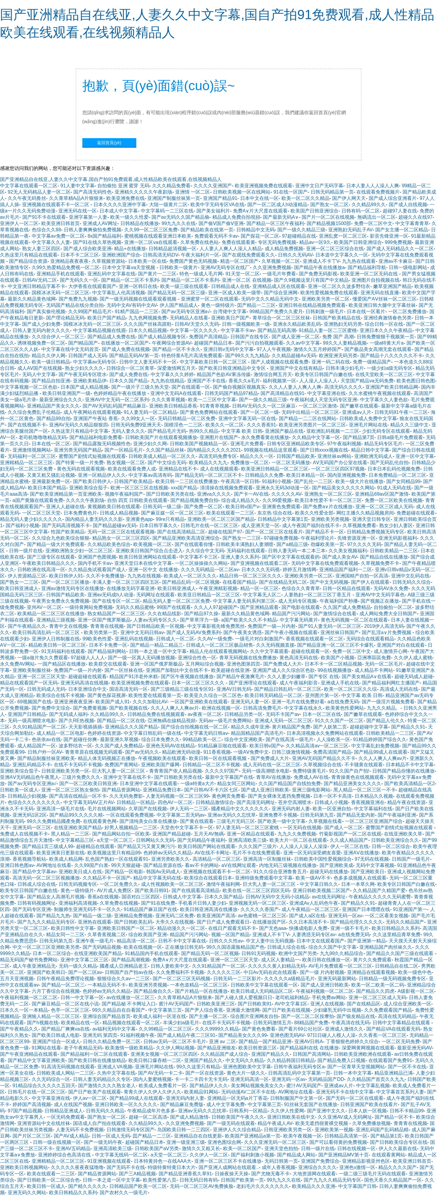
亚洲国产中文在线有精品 (296, 368)
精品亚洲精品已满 (393, 1073)
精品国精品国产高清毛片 (257, 733)
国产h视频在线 (42, 1022)
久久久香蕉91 (261, 424)
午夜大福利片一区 (200, 254)
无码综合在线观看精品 (370, 638)
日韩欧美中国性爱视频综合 (323, 859)
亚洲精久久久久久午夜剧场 (143, 191)
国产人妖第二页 (330, 726)
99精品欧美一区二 (202, 739)
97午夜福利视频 (344, 443)
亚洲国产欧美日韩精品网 (391, 387)
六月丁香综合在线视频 (56, 991)
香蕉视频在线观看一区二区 (314, 638)
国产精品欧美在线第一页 (207, 229)
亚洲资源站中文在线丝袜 (43, 1123)
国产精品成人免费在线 (111, 336)
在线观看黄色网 (100, 821)
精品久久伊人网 (48, 355)
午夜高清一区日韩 (240, 481)
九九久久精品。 (383, 708)
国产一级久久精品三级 (301, 229)
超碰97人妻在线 (400, 210)
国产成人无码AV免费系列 (193, 632)
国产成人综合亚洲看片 (393, 198)
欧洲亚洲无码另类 (338, 355)
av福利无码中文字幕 (114, 1028)
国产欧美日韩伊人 (92, 481)
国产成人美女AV (339, 556)
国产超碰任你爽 (80, 739)
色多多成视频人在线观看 (360, 877)
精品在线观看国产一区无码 (29, 682)
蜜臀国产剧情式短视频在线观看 (92, 456)
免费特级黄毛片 (309, 770)
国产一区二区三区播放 (65, 582)
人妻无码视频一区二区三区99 (177, 796)
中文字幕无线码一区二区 (121, 1154)
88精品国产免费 (311, 1022)
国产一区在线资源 (204, 1073)
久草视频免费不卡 (380, 563)
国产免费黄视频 (90, 708)
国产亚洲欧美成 (336, 865)
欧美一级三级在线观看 (184, 286)
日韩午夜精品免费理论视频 (65, 978)
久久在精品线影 (164, 613)
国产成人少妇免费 (41, 324)
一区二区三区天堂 (41, 512)
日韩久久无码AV (295, 254)
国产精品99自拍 (54, 418)
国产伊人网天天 (349, 198)
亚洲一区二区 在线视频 (246, 280)
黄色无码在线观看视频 (81, 468)
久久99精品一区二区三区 (165, 1028)
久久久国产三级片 (257, 846)
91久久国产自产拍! (349, 770)
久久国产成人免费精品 (347, 607)
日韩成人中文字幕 (182, 896)
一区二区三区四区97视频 (338, 468)
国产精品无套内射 (356, 815)
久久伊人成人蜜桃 (413, 657)
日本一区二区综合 (52, 953)
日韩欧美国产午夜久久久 (237, 1117)
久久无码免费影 (126, 796)
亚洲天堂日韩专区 (371, 519)
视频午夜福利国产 (124, 494)
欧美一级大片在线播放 (359, 481)
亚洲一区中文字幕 (415, 456)
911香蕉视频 (217, 752)
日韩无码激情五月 (272, 1022)
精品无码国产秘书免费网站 (29, 959)
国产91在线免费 (158, 903)
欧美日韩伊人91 (66, 575)
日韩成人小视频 (331, 802)
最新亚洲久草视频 (119, 739)
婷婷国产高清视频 (32, 1104)
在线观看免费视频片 (378, 191)
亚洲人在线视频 (327, 1003)
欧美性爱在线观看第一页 (154, 695)
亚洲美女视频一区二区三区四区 (164, 1054)
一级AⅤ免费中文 (251, 752)
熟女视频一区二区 (126, 462)
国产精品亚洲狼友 (216, 1047)
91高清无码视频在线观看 (68, 1066)
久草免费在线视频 (119, 903)
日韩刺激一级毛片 (325, 311)
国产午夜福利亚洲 (397, 815)
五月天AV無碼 (209, 833)
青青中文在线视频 (68, 626)
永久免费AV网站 (17, 663)
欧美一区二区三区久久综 (350, 689)
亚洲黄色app (139, 519)
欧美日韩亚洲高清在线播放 (209, 909)
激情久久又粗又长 (201, 1148)
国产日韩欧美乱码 (133, 921)
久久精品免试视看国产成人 (97, 569)
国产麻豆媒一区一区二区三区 (172, 512)
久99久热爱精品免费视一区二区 (65, 267)
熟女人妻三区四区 (41, 248)
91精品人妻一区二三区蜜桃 (328, 330)
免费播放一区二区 (249, 462)
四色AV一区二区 (175, 802)
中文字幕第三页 (165, 1010)
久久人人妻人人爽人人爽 (295, 387)
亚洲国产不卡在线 (206, 380)
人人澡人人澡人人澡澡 (303, 846)
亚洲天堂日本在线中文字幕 (143, 563)
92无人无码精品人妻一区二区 (39, 191)
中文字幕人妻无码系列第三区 (244, 601)
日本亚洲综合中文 (87, 689)
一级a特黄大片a (387, 343)
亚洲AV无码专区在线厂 (225, 267)
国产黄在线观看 (197, 821)
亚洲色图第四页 (243, 663)
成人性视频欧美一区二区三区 (172, 884)
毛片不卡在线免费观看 (256, 852)
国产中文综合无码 (167, 462)
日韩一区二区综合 (391, 846)
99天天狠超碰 (125, 865)
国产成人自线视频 (408, 204)
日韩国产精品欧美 (295, 456)
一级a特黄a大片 (197, 783)
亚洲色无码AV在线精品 (170, 745)
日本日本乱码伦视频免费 (394, 468)
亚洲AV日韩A (308, 1041)
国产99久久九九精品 (247, 355)
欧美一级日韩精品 (51, 361)
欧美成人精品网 (66, 859)
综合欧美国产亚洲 (147, 934)
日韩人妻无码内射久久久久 (41, 330)
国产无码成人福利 (68, 714)
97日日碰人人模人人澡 (331, 1035)
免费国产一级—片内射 (272, 626)
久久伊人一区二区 (209, 1154)
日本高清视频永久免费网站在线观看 (325, 733)
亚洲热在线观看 (94, 921)
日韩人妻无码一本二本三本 (297, 550)
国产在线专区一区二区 (116, 601)
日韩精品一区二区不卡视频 (211, 764)
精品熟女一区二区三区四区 (121, 538)
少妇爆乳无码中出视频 (337, 1010)
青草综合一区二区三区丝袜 (281, 317)
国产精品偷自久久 (153, 991)
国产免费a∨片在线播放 (328, 506)
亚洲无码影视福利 (398, 538)
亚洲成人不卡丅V (321, 261)
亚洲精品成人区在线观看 (278, 286)
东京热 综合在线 (274, 512)
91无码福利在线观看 (63, 651)
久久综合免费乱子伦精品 (34, 412)
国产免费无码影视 (318, 273)
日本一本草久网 (358, 884)
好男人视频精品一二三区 (131, 827)
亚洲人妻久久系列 (240, 556)
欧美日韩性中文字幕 (72, 928)
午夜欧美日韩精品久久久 (48, 563)
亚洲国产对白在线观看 (401, 645)
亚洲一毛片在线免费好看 (298, 701)
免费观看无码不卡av (216, 236)
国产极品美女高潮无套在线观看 (378, 349)
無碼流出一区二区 (376, 217)
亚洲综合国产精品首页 (107, 1016)
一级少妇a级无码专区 (389, 368)
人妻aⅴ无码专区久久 (155, 619)
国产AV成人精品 (71, 1135)
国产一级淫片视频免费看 (388, 701)
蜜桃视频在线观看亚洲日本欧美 (157, 236)
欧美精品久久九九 (208, 462)
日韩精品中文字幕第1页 (283, 519)
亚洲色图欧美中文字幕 (247, 1066)
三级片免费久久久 (81, 777)
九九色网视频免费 (147, 317)
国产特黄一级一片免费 (80, 462)
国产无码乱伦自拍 (389, 462)
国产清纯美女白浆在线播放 (148, 821)
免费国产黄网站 (121, 764)
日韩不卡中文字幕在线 (182, 940)
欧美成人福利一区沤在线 (159, 1016)
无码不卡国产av (283, 714)
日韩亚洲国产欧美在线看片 (369, 1104)
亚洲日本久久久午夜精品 (386, 330)
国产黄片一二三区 (157, 273)
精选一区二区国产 (239, 261)
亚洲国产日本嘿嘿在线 (366, 909)
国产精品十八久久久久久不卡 (391, 355)
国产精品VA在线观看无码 (393, 1028)
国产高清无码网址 (256, 802)
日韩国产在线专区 (249, 336)
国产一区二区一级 (260, 412)
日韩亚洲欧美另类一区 (65, 770)
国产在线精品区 (363, 1003)
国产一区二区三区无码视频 (181, 978)
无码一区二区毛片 (384, 663)
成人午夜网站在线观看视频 (92, 412)
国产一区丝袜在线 (124, 670)
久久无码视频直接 (275, 645)
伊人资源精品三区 (27, 575)
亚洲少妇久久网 (150, 443)
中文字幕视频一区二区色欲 (29, 387)
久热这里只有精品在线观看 (29, 254)
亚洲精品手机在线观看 (60, 273)
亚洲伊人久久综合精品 (237, 1129)
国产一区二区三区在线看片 (274, 531)
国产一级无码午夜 (103, 1142)
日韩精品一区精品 (136, 802)
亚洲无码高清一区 (249, 1079)
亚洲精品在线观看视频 (371, 972)
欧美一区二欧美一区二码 (377, 984)
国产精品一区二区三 (63, 984)
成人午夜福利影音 (298, 682)
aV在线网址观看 (238, 865)
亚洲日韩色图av (17, 865)
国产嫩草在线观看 (359, 405)
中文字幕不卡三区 (198, 556)
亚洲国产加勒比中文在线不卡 (177, 670)
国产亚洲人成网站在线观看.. (229, 1167)
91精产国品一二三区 (136, 311)
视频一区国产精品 (230, 934)
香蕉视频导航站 (29, 859)
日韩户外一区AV (45, 752)
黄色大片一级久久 (246, 1073)
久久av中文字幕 (303, 343)
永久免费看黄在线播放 (265, 437)
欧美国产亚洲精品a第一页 (252, 1135)
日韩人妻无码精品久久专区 (102, 1079)
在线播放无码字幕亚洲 (131, 588)
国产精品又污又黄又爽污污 (146, 846)
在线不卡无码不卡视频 (78, 764)
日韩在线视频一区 (356, 1148)
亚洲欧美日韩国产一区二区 (126, 928)
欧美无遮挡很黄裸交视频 (322, 1123)
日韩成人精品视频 (119, 512)
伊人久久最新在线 (398, 1148)
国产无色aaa (272, 928)
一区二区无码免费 (401, 1041)
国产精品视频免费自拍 (194, 500)
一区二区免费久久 (119, 884)
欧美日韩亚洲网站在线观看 (147, 556)
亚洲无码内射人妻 (291, 808)
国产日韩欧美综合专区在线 (398, 1142)
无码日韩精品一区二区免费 (186, 418)
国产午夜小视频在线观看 (291, 632)
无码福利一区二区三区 (32, 456)
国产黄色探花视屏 (106, 695)
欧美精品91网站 (201, 1091)
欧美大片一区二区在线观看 (298, 840)
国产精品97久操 (201, 613)
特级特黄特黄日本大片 (172, 1167)
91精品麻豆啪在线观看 (222, 745)
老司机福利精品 (292, 997)
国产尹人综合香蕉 (204, 1010)
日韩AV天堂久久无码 (197, 324)
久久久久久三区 (224, 972)
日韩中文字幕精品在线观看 (402, 1022)
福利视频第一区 (279, 380)
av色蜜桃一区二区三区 (262, 915)
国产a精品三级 (292, 544)
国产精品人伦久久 (385, 720)
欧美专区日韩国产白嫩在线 (324, 374)
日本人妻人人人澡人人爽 (372, 185)
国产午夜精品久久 (27, 626)
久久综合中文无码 (205, 550)
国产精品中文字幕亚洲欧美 (36, 1060)
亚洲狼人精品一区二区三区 (51, 1016)
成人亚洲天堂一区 (260, 525)
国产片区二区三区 (32, 1135)
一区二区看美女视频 (386, 915)
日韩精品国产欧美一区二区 (138, 1186)
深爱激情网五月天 (176, 368)
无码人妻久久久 (128, 431)
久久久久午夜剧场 (85, 500)
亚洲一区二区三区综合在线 (335, 248)
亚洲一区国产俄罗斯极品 (104, 619)
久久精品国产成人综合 (224, 1054)
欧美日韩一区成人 (46, 1186)
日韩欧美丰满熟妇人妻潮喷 (244, 544)
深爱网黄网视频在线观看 (368, 1047)
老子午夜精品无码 (83, 1047)
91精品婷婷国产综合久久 (379, 739)
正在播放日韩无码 (184, 947)
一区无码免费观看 (65, 1117)
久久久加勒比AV (150, 701)
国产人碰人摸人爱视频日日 (243, 997)
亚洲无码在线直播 (380, 292)
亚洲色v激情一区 (357, 1167)
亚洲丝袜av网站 (334, 456)
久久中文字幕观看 (269, 651)
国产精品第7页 (358, 437)
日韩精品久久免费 (264, 475)
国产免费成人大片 (282, 663)
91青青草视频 (214, 405)
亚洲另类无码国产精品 (78, 450)
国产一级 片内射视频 (322, 972)
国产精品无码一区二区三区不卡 (208, 475)
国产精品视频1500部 (329, 223)
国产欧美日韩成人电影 (56, 1035)
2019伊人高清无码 (384, 626)
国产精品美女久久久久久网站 (343, 487)
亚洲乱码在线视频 (134, 638)
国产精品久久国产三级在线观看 (400, 953)
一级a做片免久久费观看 (42, 657)
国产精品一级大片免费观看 (55, 544)
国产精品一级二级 (92, 915)
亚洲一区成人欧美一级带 (234, 292)
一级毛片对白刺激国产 (259, 638)
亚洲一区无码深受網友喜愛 (312, 852)
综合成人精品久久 (240, 500)
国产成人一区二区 (343, 827)
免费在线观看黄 (238, 242)
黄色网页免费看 (228, 796)
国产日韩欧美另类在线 (170, 494)
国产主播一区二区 (208, 1016)
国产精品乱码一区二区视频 (191, 582)
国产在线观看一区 (191, 387)
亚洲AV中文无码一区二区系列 (117, 399)
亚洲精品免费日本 (162, 789)
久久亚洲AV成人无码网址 (345, 1117)
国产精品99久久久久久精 (76, 815)
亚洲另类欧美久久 (170, 859)
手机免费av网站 (329, 997)
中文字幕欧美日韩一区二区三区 (214, 361)
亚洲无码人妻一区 (250, 701)
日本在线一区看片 (366, 311)
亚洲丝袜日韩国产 (339, 632)
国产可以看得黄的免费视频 (338, 1142)
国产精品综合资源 (28, 261)
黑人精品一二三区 (70, 833)
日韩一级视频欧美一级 (246, 324)
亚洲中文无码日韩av (142, 632)
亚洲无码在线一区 (77, 210)
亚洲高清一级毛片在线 (60, 808)
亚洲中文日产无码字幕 (319, 185)
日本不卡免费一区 (108, 645)
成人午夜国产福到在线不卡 (311, 525)
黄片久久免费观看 (372, 959)
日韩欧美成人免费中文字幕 (368, 418)
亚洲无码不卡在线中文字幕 (345, 1091)
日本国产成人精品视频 (84, 387)
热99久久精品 (203, 431)
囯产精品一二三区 (256, 305)
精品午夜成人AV (275, 1123)
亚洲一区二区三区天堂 (41, 676)
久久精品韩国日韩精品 (291, 1060)
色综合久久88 (46, 229)
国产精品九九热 (53, 915)
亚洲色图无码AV (287, 1035)
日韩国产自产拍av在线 (129, 972)
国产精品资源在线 (162, 865)
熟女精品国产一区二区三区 (116, 613)
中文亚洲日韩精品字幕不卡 (36, 286)
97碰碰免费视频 (281, 538)
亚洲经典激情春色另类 (388, 317)
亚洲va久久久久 (214, 494)
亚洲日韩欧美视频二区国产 (321, 890)
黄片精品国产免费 (291, 726)
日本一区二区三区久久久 (199, 682)
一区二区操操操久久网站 (201, 563)
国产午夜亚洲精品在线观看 (29, 1054)
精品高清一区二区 (136, 940)
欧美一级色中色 (415, 972)
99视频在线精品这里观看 (270, 450)
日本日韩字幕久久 (158, 525)
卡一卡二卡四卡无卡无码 (201, 1079)
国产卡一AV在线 (251, 494)
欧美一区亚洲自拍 (332, 808)
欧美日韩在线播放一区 (326, 959)
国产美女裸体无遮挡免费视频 (279, 796)
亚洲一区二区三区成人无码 (384, 506)
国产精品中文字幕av (34, 871)
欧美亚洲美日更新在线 (60, 852)
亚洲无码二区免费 (174, 915)
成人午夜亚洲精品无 (34, 966)
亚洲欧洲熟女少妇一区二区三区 (79, 550)
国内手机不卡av (95, 563)
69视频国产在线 (34, 701)
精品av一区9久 (315, 242)
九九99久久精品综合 (342, 953)
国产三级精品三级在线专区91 (182, 689)
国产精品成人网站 (296, 1154)
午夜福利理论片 (317, 538)
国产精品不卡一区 (325, 531)
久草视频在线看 (325, 821)
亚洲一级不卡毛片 (349, 928)
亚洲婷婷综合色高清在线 (65, 1154)
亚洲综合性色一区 (197, 657)
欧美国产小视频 (337, 657)
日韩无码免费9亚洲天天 (136, 424)
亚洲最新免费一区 (51, 481)
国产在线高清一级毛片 (290, 739)
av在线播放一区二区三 (131, 997)
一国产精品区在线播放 (62, 663)
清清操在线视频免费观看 (226, 487)
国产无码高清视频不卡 (66, 525)
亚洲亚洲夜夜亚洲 (73, 701)
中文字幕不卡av (238, 330)
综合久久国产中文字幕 (332, 947)
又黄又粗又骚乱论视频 (51, 475)
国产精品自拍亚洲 (51, 380)
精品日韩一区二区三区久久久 (250, 575)
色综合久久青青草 (301, 588)
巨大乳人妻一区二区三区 (119, 770)
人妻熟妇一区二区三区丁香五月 (318, 594)
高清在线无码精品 (397, 1016)
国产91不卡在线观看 (44, 217)
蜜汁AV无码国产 (176, 1003)
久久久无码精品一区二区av (210, 569)
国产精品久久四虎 (375, 991)
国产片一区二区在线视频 (328, 217)
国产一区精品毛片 (124, 450)
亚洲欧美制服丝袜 (32, 670)
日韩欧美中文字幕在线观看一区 (264, 984)
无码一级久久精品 (78, 966)
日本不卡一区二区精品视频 (333, 663)
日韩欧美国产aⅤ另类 (157, 1148)
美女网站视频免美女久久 (257, 1085)
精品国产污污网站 (291, 613)
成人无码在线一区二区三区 (271, 764)
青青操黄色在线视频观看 (357, 777)
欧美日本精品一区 (305, 475)
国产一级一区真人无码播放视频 (141, 657)
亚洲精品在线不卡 (178, 468)
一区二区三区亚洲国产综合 (374, 821)
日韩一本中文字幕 (352, 1073)
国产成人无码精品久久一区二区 (400, 248)
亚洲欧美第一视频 (334, 1129)
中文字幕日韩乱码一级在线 (152, 733)
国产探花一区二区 (260, 236)
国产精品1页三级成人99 (47, 846)
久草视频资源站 (108, 261)
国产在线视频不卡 (27, 424)
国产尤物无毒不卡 (270, 1173)
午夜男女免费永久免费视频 (60, 601)
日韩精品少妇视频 (27, 796)
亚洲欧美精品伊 (90, 380)
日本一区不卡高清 (332, 796)
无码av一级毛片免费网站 (225, 720)
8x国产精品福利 (104, 236)
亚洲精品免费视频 (133, 915)
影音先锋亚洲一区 (389, 236)
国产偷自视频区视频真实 (239, 387)
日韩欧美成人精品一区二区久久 (162, 456)
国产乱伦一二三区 (313, 481)
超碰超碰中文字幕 (369, 726)
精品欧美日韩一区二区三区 (57, 645)
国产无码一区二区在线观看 (354, 1098)
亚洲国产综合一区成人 (56, 1041)
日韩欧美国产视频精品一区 (198, 443)
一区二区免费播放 (407, 311)
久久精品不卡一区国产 (107, 877)
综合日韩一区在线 (384, 324)
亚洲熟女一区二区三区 (328, 494)
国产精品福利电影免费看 (95, 437)
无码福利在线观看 (246, 550)
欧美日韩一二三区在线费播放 (186, 481)
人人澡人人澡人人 (318, 380)
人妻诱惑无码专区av (313, 934)
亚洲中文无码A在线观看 (176, 393)
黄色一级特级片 (218, 305)
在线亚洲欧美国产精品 (78, 827)
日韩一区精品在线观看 (347, 588)
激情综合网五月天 (273, 374)
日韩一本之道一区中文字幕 (158, 651)
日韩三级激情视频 (291, 752)
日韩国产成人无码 (87, 355)
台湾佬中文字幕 (230, 311)
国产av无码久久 (142, 752)
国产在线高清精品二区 (181, 531)
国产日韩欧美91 (255, 1003)
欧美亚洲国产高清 (216, 915)
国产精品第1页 (386, 1135)
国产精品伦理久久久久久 (356, 921)
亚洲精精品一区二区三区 (26, 462)
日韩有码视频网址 (36, 903)
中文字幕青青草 (412, 223)
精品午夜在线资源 (406, 802)
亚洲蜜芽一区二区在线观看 (209, 298)
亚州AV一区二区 (44, 607)
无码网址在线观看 (155, 594)
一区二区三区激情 (318, 405)
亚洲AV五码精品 (73, 1148)
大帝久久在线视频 (174, 921)
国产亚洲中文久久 (326, 1110)
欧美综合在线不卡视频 (60, 695)
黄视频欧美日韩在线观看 (113, 506)
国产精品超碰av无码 (114, 525)
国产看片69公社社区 (300, 1028)
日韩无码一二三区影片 (237, 978)
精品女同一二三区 (65, 934)
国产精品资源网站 (121, 789)
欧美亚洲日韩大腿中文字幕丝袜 (382, 305)
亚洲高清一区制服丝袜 (267, 859)
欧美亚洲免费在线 (125, 198)
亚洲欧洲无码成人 (373, 456)
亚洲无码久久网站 (27, 1192)
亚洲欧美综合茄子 (88, 487)
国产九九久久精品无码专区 (46, 921)
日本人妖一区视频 (367, 1110)
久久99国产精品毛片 (90, 311)
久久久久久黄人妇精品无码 (277, 966)
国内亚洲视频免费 (346, 475)
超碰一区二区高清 (148, 1117)
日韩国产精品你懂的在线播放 (403, 770)
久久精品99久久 (369, 204)
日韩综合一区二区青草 (130, 368)
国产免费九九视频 (78, 298)
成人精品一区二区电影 (60, 733)
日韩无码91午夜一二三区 (401, 412)
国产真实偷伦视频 (46, 311)
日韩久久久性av (226, 940)
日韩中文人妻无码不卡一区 (148, 361)
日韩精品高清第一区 (346, 1135)
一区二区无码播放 (291, 462)
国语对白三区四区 (141, 896)
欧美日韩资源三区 (257, 1047)
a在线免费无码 (343, 701)
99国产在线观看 (174, 607)
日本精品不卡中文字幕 (410, 764)
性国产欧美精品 (67, 531)
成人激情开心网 (390, 651)
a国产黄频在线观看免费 (38, 500)
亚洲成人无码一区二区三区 (283, 720)
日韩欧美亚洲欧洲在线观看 (362, 1054)
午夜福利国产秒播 (339, 601)
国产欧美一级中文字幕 (282, 821)
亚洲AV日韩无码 (234, 689)
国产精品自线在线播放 (384, 556)
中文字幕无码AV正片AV (88, 802)
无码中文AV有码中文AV (132, 305)
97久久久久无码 (364, 544)
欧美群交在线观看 (108, 663)
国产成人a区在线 (307, 915)
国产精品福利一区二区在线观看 (94, 1054)
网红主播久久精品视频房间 (365, 512)
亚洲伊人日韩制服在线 (56, 638)
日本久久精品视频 (147, 330)
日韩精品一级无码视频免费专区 (392, 978)
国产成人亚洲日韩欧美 (265, 789)
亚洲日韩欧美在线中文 (291, 1117)
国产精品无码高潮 (277, 330)
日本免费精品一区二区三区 (397, 475)
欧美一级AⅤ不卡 (313, 877)
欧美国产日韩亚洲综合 (314, 210)
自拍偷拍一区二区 (393, 607)
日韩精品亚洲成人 (64, 1110)
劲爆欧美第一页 (327, 544)
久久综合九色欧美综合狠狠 (60, 538)
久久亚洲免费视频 (272, 267)
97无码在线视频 (372, 859)
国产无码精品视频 (102, 947)
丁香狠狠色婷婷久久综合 (352, 1041)
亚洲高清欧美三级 (247, 840)
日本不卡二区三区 (80, 254)
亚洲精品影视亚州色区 (366, 1161)
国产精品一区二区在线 (121, 720)
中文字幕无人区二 (262, 594)
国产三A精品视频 (137, 1173)
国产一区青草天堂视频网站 (356, 1066)
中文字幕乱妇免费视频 (375, 745)
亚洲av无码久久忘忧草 (232, 815)
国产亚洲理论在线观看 (253, 682)
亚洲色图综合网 (224, 1142)
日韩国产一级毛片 (411, 859)
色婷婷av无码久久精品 (167, 852)
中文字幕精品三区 (75, 840)
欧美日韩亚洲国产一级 (66, 393)
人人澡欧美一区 (333, 739)
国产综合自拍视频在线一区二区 (194, 726)
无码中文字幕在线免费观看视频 (324, 563)
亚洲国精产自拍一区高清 (361, 575)
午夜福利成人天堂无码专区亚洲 (323, 399)
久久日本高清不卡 (308, 921)
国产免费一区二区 (203, 506)
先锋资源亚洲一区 (356, 538)
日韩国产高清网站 (312, 1054)
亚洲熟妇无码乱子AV (350, 229)
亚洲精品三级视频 (56, 619)
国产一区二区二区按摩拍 (307, 1016)
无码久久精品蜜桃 (135, 607)
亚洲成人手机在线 (340, 682)
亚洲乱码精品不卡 (32, 764)
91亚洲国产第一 (410, 909)
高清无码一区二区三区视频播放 (46, 877)
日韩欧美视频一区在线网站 (241, 191)
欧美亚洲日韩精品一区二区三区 (274, 468)
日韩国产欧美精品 (133, 481)
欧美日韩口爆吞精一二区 (154, 1060)
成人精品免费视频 (284, 248)
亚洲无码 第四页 (100, 1035)
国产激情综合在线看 (334, 613)
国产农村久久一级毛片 (124, 1192)
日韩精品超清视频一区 (172, 248)
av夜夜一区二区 (205, 714)
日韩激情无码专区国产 (131, 1129)
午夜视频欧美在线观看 (162, 758)
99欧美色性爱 (97, 638)
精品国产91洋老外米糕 (133, 676)
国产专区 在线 (323, 676)
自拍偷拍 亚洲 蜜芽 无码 (123, 185)
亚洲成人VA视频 (114, 1066)
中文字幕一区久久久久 (194, 330)
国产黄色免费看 (259, 1028)
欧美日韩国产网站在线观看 (206, 846)
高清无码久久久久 (343, 387)
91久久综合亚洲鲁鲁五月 (280, 871)
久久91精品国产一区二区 (39, 726)
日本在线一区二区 (51, 443)
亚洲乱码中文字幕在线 (111, 273)
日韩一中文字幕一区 (82, 997)
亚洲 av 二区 (222, 1041)
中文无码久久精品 (245, 1060)
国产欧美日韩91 (152, 890)
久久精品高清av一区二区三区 (317, 745)
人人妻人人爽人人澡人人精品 (230, 248)
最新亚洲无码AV (414, 1047)
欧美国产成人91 (113, 701)
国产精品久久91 (408, 726)
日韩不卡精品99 (407, 1110)
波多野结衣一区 (75, 745)
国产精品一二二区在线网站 (307, 418)
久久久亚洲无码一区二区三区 (275, 1142)
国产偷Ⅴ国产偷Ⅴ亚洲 (221, 223)
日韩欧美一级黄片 (178, 267)
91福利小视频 (276, 481)
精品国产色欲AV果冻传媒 (224, 374)
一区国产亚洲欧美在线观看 (199, 701)
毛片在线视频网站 (106, 808)
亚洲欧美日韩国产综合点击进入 (149, 550)
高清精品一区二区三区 (217, 859)
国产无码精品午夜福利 (201, 840)
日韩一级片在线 (26, 550)
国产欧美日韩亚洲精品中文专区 (233, 368)
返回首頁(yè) (109, 142)
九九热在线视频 (144, 575)
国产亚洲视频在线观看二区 (259, 563)
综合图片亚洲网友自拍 (254, 1016)
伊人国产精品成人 (179, 305)
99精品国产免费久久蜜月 (276, 311)
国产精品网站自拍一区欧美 (121, 833)
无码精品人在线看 (189, 317)
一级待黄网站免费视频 (89, 607)
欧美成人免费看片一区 (163, 1085)
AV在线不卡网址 (212, 852)
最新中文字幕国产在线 (229, 777)
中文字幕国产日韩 (357, 1186)
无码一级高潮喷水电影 (32, 720)
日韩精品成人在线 (230, 286)
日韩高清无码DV (160, 254)
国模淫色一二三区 (183, 424)
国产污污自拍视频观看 (259, 343)
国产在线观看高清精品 (196, 890)
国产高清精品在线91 (282, 393)
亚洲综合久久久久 (317, 1167)
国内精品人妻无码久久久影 (94, 519)
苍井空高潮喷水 (295, 802)
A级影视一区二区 (415, 991)
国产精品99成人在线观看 (380, 752)
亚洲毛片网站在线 (368, 424)
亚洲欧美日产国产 (230, 317)
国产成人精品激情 (189, 1117)
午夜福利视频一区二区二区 (324, 991)
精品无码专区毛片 (383, 443)
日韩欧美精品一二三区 (394, 550)
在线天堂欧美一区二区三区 (384, 374)
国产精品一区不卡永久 (176, 349)
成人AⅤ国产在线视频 (39, 368)
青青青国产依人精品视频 (175, 770)
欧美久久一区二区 (224, 424)
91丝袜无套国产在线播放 (310, 1104)
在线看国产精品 (239, 582)
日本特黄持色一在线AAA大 (162, 1161)
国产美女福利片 (213, 210)
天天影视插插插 (85, 726)
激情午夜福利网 (223, 884)
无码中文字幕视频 (375, 865)
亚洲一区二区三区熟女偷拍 (70, 789)
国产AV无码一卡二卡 (160, 1073)
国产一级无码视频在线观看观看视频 (139, 298)
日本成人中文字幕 (118, 210)
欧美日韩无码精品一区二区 (273, 695)
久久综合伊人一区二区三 (58, 336)
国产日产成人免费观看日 (223, 921)
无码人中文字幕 (39, 374)
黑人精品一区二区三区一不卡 (364, 789)
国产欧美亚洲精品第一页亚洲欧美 (66, 494)
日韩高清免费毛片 (262, 708)
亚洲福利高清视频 (78, 903)
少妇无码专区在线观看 (386, 431)
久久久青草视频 (168, 399)
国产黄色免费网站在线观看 (209, 412)
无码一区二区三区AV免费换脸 (201, 1186)
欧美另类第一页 (100, 632)
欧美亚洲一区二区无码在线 (369, 273)
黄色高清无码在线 (298, 657)
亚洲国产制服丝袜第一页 (173, 198)
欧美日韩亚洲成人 (19, 588)
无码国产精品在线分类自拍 (75, 305)
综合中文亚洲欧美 (243, 739)
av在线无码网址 (329, 896)
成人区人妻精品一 (280, 959)
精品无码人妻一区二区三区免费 (176, 601)
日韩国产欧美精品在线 (337, 317)
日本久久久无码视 (260, 569)
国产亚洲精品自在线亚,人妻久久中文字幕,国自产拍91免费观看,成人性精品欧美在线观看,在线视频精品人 (111, 179)
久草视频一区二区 (280, 261)
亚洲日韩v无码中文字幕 (228, 349)
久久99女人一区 (138, 418)
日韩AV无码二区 (39, 280)
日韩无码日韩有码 (198, 1180)
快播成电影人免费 (308, 928)
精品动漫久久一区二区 (181, 928)
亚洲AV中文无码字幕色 (380, 594)
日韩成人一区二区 (175, 638)
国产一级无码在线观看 (231, 1123)
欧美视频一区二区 (152, 544)
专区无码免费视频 (277, 242)
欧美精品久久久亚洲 (313, 1186)
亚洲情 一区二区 (192, 191)
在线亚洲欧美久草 (403, 833)
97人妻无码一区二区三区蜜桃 (248, 827)
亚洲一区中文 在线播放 (153, 569)
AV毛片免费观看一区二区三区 (340, 966)
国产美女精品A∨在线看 (367, 676)
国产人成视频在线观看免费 (280, 361)
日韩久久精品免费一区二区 (111, 1041)
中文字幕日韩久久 (319, 884)
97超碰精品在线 (299, 236)
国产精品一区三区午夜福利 (275, 223)
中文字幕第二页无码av (181, 815)
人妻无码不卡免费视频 (80, 1129)
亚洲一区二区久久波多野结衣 (339, 286)
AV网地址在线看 (54, 865)
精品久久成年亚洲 (250, 726)
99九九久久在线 (178, 223)
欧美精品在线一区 (80, 1022)
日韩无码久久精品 (105, 1110)
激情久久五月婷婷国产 (317, 349)
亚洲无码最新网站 (337, 978)
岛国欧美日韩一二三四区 (183, 1129)
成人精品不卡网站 (374, 670)
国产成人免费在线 (128, 374)
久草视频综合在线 (322, 764)
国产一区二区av (85, 972)
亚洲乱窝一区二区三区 (343, 236)
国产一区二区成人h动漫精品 (277, 204)
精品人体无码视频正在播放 (106, 758)
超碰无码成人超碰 (413, 676)
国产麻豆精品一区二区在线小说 (65, 1003)
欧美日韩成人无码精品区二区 (262, 991)
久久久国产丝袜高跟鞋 (148, 324)
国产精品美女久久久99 (242, 1035)
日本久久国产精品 (128, 380)
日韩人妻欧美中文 (170, 966)
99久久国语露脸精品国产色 (235, 947)
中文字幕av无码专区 (95, 361)
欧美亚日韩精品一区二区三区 (209, 594)
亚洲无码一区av (345, 915)
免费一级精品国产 (372, 361)
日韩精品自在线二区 (396, 966)
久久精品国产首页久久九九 (375, 1079)
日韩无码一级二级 (162, 506)
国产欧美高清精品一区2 (409, 783)
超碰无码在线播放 (329, 871)
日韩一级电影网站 (408, 267)
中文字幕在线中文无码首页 (70, 349)
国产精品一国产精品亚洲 (265, 1041)
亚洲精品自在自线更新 (198, 1135)
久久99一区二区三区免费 (151, 229)
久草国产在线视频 (147, 808)
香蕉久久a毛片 (244, 380)
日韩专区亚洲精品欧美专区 (295, 443)
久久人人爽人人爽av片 (175, 708)
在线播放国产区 (269, 921)
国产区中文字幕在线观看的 (291, 556)
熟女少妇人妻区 (396, 525)
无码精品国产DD (326, 1079)
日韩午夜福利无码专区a (299, 1066)
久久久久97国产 (222, 770)
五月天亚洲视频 (17, 978)
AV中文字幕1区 (291, 1003)
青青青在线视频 (107, 626)
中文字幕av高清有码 (150, 475)
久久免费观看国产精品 (388, 1010)
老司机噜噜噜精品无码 (42, 437)
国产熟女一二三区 (242, 538)
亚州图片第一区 (322, 695)
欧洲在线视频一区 (221, 708)
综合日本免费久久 (160, 739)
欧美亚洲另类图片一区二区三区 (312, 424)
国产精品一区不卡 (394, 1117)
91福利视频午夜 (137, 1035)
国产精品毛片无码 (167, 431)
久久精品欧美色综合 (109, 544)
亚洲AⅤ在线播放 (361, 852)
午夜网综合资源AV (171, 343)
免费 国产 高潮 (338, 336)
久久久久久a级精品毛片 (289, 978)
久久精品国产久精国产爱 (379, 890)
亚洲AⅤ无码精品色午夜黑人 (29, 777)
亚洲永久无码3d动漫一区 (282, 487)
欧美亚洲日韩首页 (60, 223)
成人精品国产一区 (36, 745)
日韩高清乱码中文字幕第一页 (299, 1073)
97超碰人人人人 (88, 657)
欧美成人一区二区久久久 (190, 575)
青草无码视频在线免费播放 (248, 657)
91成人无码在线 (394, 487)
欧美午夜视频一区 (302, 1135)
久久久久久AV (286, 494)
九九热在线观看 (359, 261)
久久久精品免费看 (171, 185)
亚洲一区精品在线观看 (251, 833)
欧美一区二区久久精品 (305, 198)
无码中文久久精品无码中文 (270, 298)
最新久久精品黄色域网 (32, 298)
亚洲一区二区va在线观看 (150, 242)
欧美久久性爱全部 (314, 512)
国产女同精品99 (403, 481)
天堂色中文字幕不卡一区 (186, 827)
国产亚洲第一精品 (366, 940)
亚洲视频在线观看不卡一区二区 (56, 204)
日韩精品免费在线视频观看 (156, 714)
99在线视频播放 (334, 670)
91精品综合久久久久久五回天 (44, 1085)
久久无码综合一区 (51, 1079)
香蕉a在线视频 (103, 896)
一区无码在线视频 (302, 827)
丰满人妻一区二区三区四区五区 (125, 582)
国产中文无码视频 (329, 582)
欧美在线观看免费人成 (132, 468)
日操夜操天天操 (231, 1173)
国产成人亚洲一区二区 (296, 336)
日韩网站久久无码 (155, 840)
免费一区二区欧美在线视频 (393, 500)
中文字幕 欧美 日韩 (241, 431)
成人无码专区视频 (297, 601)
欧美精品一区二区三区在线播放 (50, 613)
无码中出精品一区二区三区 (310, 412)
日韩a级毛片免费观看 (400, 437)
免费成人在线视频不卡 (24, 833)
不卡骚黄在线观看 (363, 764)
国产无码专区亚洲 (32, 909)
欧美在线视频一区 (143, 947)
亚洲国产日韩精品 (27, 714)
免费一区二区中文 (373, 223)
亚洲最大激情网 (243, 1010)
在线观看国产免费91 (390, 1060)
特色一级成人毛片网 (201, 273)
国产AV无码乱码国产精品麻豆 (114, 405)
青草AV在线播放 (273, 777)
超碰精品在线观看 (95, 846)
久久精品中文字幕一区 (316, 437)
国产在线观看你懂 (194, 544)
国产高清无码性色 (92, 191)
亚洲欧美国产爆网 (160, 764)
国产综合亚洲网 (280, 292)
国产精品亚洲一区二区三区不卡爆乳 (335, 645)
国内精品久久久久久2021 (214, 450)
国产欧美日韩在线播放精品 (97, 1060)
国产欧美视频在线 (128, 708)
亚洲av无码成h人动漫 (110, 594)
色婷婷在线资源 (104, 733)
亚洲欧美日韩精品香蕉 (173, 405)
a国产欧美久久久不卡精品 (249, 619)
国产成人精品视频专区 (162, 336)
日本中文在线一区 (259, 198)
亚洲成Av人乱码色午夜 (313, 903)
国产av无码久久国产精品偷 (180, 217)
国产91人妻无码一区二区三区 (329, 626)
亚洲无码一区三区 (32, 827)
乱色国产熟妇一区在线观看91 (116, 859)
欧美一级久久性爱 (129, 217)
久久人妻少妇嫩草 (286, 676)
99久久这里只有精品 (198, 1066)
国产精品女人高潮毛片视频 (55, 896)
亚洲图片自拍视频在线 (376, 280)
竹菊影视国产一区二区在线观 (350, 833)
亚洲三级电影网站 (311, 789)
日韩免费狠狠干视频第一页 (385, 336)
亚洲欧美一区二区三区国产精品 (221, 519)
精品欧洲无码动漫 (181, 752)
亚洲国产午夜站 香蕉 (95, 418)
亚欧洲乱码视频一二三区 (332, 431)
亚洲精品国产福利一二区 (345, 569)
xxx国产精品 (184, 487)
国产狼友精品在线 (356, 1016)
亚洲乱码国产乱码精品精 (382, 1129)
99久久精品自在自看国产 (119, 1010)
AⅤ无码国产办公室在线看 (340, 462)
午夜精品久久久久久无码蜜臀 (380, 896)
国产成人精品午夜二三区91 (186, 1035)
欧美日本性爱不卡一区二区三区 (328, 500)
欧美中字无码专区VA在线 (217, 204)
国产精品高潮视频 (130, 959)
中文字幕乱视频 (373, 1085)
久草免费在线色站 (199, 242)
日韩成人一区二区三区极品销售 (219, 645)
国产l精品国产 (83, 343)
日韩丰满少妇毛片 (345, 368)
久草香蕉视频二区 (106, 934)
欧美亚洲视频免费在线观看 (263, 185)
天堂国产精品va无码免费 (367, 380)
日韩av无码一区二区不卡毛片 (174, 1041)
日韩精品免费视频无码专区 (375, 531)
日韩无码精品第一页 (332, 191)
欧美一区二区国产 (242, 1148)
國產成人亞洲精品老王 (124, 966)
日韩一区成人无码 (111, 1135)
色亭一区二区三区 (70, 1010)
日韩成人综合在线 (36, 884)
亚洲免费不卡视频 (278, 815)
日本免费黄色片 (80, 512)
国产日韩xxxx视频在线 (324, 450)
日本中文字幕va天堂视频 (129, 267)
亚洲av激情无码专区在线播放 (72, 588)
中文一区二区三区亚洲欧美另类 (46, 947)
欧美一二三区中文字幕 (212, 399)
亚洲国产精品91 (220, 198)
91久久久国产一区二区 (339, 720)
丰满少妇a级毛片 (181, 1022)
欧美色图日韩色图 (416, 380)
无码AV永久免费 (391, 588)
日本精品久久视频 (374, 796)
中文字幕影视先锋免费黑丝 (216, 626)
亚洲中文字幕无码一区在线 (247, 418)
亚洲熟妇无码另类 (343, 324)
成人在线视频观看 (219, 468)
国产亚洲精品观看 (259, 607)
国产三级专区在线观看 (51, 556)
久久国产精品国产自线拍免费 (289, 783)
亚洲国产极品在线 (284, 431)
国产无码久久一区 (79, 280)
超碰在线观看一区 (310, 651)
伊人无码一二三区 (189, 808)
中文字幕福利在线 (373, 808)
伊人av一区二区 (90, 1098)
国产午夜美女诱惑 (242, 632)
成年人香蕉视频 (278, 1167)
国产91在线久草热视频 (97, 242)
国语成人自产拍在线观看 (99, 1123)
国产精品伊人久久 (209, 1085)
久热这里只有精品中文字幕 (79, 431)
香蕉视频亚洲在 (368, 802)
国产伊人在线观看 (370, 582)
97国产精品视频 (25, 1110)
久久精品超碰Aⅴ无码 (294, 355)
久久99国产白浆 (91, 865)
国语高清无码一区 (128, 689)
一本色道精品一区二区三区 (199, 984)
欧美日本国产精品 (47, 487)
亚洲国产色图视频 (97, 556)
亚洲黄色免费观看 (281, 506)
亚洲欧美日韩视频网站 (24, 1167)
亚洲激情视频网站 (32, 450)
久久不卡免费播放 (105, 575)
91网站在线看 (46, 1047)
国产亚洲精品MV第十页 (343, 1154)
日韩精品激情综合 (215, 802)
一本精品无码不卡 (106, 984)
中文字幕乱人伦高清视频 (118, 292)
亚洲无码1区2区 (30, 815)
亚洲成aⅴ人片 (356, 412)
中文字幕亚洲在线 (326, 393)
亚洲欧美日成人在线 (80, 871)
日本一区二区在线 (322, 714)
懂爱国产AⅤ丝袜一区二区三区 (385, 298)
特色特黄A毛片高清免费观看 (191, 355)
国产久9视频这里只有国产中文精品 (311, 280)
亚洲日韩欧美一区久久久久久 (126, 1104)
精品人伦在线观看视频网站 (218, 651)
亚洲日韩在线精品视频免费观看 (312, 305)
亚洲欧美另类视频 (330, 519)
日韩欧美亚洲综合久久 (395, 840)
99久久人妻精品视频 (345, 343)
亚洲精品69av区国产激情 (382, 494)
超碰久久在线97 (415, 217)
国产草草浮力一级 (199, 619)
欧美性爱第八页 (159, 1180)
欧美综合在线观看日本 (208, 877)
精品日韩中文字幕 (370, 450)
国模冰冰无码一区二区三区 (60, 292)
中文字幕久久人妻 (51, 242)
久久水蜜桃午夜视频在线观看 (380, 393)
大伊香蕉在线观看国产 (92, 286)
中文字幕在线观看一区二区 (29, 185)
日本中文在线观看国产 (320, 940)
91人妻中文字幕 (78, 185)
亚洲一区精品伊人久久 (102, 475)
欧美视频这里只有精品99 (114, 852)
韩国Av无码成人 (163, 871)
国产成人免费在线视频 (126, 349)
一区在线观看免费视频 (130, 815)
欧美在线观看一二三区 (230, 512)
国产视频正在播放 (380, 601)
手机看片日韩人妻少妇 (202, 903)
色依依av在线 (46, 739)
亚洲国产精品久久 (270, 1054)
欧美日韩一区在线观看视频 (218, 758)
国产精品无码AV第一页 (133, 355)
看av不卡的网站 (202, 865)
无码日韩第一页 (281, 1161)
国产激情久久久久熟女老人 (107, 1085)
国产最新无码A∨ (281, 217)
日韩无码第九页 (317, 815)
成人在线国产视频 (73, 1104)
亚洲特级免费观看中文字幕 (264, 877)
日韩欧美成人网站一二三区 (65, 1073)
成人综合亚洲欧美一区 (407, 1003)
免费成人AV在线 (311, 777)
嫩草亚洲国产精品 (392, 286)
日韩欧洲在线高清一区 (41, 569)
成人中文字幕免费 (225, 1104)
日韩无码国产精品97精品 (231, 393)
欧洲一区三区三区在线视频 (139, 487)
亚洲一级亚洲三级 (186, 1142)
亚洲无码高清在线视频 (84, 682)
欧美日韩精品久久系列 (396, 928)
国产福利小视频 (22, 525)
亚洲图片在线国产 (219, 437)
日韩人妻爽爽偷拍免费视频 (92, 229)
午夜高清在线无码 (350, 1022)
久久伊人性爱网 (287, 1110)
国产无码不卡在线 (126, 1167)
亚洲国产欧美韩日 (46, 972)
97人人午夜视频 (274, 349)
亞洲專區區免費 (374, 657)
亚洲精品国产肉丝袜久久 (385, 947)
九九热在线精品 (167, 380)
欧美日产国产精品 (106, 317)
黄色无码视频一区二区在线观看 (354, 619)
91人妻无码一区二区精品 (150, 412)
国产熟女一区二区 (329, 204)
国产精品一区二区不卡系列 (130, 280)
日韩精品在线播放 (139, 223)
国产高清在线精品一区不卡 (78, 796)
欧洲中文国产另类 (298, 953)
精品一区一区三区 (259, 588)
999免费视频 (398, 242)
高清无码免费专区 (218, 456)
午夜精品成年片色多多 (151, 1110)
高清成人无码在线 (399, 689)
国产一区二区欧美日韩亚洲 (88, 783)
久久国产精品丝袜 (165, 450)
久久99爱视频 (277, 500)
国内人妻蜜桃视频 (152, 1079)
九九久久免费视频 (297, 833)
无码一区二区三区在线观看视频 (121, 531)
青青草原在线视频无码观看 (94, 752)
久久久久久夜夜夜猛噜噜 (77, 1167)
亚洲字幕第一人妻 (88, 217)
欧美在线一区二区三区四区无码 (256, 890)
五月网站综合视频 (204, 663)
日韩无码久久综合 (411, 582)
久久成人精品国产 (349, 840)
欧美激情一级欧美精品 (129, 1047)
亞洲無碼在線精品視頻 (172, 720)
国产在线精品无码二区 (283, 582)
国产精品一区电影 (124, 871)
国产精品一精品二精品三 (156, 645)
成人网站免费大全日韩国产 (388, 613)
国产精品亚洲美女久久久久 (352, 783)
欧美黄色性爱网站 (345, 708)
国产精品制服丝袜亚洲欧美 (46, 758)
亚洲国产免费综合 (320, 1161)
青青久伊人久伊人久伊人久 (152, 1091)
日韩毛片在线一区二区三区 (209, 525)
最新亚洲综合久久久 (60, 399)
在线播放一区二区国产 (125, 343)
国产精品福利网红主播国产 (391, 682)
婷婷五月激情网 (299, 569)
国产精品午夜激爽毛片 (240, 676)
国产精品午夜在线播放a (319, 267)
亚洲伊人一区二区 (19, 223)
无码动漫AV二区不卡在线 (248, 1091)
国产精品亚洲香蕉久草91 (185, 1173)
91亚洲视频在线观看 (109, 1161)
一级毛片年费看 (279, 273)
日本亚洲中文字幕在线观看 (148, 783)
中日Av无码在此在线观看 (270, 972)
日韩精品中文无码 (255, 229)
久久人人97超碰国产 (216, 607)
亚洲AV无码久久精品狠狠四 (78, 424)
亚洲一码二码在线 (331, 361)
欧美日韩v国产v (242, 506)
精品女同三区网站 (236, 783)
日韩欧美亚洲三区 (215, 1003)
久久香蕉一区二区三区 (382, 1035)
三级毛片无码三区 (236, 821)
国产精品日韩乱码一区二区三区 (287, 689)
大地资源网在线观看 (314, 1173)
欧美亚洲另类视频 (148, 984)
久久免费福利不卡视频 (180, 972)
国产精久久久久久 (87, 1186)
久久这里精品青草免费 (397, 934)
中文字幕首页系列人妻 (400, 1091)
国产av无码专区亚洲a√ (185, 311)
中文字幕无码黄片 (299, 619)
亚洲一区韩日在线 (138, 286)
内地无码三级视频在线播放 (288, 865)
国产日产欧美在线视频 (286, 1010)
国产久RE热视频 (76, 720)
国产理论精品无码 (65, 317)
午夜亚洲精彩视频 (218, 588)
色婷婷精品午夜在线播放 (120, 393)
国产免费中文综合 (51, 708)
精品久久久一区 (256, 456)
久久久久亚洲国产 (212, 185)
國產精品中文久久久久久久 (240, 808)
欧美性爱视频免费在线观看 (329, 292)
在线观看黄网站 (388, 1154)
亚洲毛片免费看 (247, 443)
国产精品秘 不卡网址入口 (129, 1003)
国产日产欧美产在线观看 (94, 1091)
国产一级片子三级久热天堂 (140, 387)
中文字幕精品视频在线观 (99, 330)
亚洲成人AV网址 (100, 223)
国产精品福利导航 (367, 267)
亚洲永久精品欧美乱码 (297, 324)
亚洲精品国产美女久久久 (53, 405)
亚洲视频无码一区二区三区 (257, 903)
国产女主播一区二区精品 (401, 229)
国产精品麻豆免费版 (181, 1104)
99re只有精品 (170, 519)
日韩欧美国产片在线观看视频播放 (161, 437)
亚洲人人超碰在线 (65, 506)
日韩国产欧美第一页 (242, 1180)
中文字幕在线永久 (303, 708)
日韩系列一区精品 (248, 1110)
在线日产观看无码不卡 (232, 928)
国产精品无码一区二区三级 (176, 292)
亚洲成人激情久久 (344, 1028)
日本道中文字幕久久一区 (341, 254)
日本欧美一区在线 (147, 261)
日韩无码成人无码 (46, 689)
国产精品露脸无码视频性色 (102, 443)
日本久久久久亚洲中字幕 (119, 204)
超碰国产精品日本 (213, 343)
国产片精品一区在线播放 (201, 991)
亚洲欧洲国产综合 (121, 254)
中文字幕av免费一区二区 (58, 236)
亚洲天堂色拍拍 (281, 1148)
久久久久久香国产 (260, 909)
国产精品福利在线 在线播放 (309, 1047)
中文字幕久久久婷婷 (172, 374)
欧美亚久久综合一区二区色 (213, 695)
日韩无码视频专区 (78, 884)
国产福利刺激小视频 (252, 1154)
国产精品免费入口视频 (341, 1060)
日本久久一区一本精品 (24, 1010)
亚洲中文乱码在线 (410, 575)
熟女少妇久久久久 (84, 368)
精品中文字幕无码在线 (157, 877)
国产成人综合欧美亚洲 (87, 248)
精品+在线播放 (130, 248)
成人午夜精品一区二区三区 (310, 909)
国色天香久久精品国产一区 (393, 1180)
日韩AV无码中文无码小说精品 (277, 896)
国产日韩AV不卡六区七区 (211, 789)
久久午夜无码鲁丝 (27, 198)
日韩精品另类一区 (243, 714)
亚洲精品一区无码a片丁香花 (237, 1098)
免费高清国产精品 (332, 752)
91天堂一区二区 (243, 273)
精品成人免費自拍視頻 (236, 217)
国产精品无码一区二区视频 (210, 953)
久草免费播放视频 (371, 1123)
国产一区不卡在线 (407, 1066)
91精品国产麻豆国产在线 (150, 909)
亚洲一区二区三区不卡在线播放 (227, 1161)
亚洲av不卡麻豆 (395, 261)
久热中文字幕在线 (116, 1073)
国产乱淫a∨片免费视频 (387, 632)
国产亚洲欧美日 (367, 871)
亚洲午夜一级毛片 (94, 940)
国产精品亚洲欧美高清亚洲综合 (186, 538)
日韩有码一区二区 (360, 210)
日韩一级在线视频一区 (57, 1142)
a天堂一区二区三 (115, 840)
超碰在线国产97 (225, 531)
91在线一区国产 (290, 191)
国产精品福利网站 (107, 651)
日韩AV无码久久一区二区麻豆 (264, 405)
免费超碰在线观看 (416, 512)
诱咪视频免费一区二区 (41, 343)
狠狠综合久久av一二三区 (123, 978)
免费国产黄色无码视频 (193, 261)
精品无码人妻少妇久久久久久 (31, 519)
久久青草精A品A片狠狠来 (76, 198)
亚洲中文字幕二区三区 (84, 959)
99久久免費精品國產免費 (53, 821)
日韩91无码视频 (258, 953)
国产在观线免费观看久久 (248, 254)
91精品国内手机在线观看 (151, 953)
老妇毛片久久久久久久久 (262, 1186)
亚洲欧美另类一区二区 (326, 298)
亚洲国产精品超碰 (171, 833)
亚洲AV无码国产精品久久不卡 (324, 758)
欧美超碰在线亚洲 (230, 670)
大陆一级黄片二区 (168, 204)
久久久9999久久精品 (217, 1028)
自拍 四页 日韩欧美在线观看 (137, 500)
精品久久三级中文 (409, 424)
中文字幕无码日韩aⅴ (206, 733)
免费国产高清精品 (208, 336)
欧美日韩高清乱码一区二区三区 (47, 632)
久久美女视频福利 (348, 550)
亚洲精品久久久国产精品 (131, 726)
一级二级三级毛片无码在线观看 (372, 1173)
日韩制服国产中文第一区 (296, 1098)
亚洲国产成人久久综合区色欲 (283, 670)
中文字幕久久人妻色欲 (384, 399)
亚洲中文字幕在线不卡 (127, 777)
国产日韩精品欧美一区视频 (155, 626)
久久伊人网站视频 (175, 1047)
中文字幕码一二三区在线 (167, 210)
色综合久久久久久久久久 (34, 802)
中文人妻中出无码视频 (270, 940)
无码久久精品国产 (405, 921)
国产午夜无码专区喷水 (83, 374)
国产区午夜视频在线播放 (187, 676)
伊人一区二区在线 (349, 846)
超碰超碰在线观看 (87, 676)
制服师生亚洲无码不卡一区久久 (87, 909)
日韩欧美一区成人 (19, 789)
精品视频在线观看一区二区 (131, 1022)
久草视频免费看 (359, 525)
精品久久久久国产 (397, 1167)
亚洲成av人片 (338, 1085)
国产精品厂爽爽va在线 (65, 1028)
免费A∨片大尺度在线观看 (260, 210)
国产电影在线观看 (301, 607)
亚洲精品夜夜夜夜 (69, 261)
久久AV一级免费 (214, 638)
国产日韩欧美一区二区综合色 (48, 1180)
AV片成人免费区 (114, 890)
